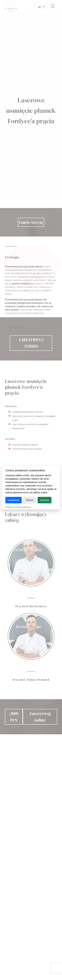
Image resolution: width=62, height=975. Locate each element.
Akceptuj (44, 500)
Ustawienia (13, 500)
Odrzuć (29, 500)
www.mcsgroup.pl (23, 507)
